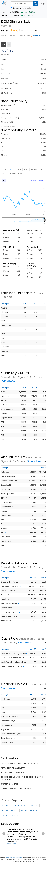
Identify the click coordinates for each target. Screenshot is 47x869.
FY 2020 (14, 810)
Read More (11, 843)
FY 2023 (25, 805)
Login (43, 4)
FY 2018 (33, 810)
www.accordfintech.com (14, 857)
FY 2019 (24, 810)
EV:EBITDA (36, 169)
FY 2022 (34, 805)
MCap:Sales (9, 173)
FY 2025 (5, 805)
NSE (3, 44)
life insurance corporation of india (19, 763)
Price (13, 169)
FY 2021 (5, 810)
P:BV (26, 169)
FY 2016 (14, 815)
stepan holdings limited (13, 768)
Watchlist (36, 36)
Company (17, 8)
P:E (19, 169)
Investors (28, 8)
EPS (20, 173)
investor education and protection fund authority (22, 778)
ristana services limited (13, 772)
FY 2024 (15, 805)
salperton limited (10, 784)
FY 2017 (5, 815)
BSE (9, 44)
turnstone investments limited (16, 788)
